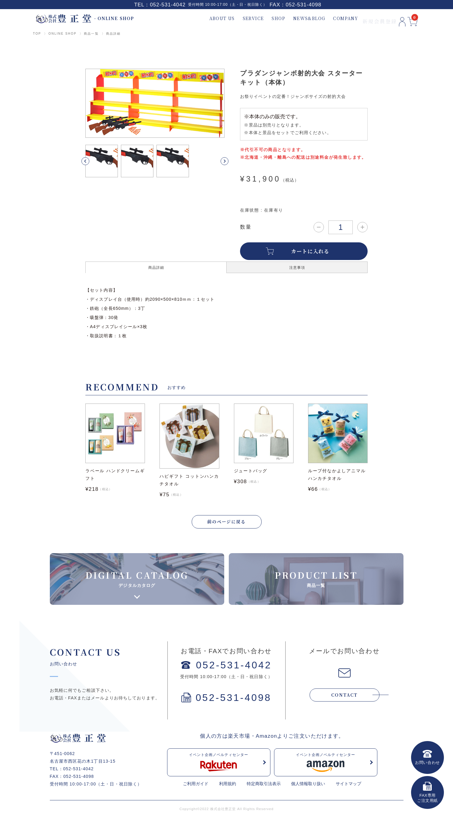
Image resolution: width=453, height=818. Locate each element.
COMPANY (331, 18)
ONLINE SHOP (62, 33)
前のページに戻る (226, 522)
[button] (92, 161)
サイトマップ (348, 784)
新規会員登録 (365, 18)
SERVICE (239, 18)
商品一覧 (91, 33)
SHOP (264, 18)
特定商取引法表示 (264, 784)
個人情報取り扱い (308, 784)
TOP (37, 33)
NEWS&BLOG (295, 18)
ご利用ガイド (195, 784)
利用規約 (227, 784)
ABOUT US (208, 18)
